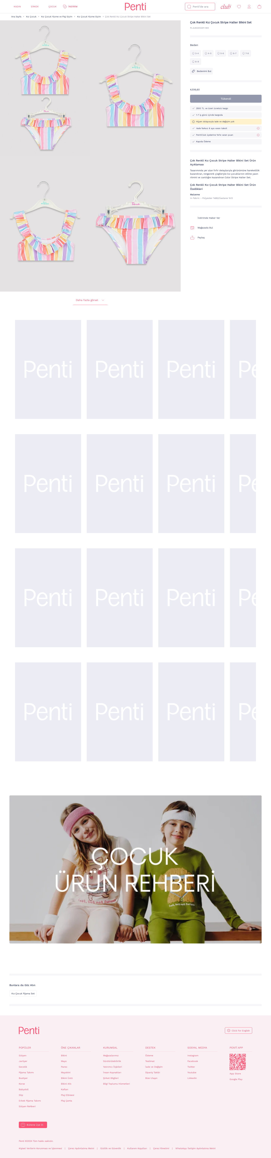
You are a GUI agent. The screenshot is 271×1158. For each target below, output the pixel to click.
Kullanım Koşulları (137, 1148)
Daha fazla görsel (90, 300)
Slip (21, 1095)
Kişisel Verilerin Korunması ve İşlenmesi (40, 1148)
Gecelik (23, 1067)
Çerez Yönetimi (161, 1148)
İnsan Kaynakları (112, 1072)
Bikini (64, 1055)
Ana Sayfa (16, 16)
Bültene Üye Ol (35, 1125)
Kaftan (64, 1089)
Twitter (191, 1067)
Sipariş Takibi (152, 1072)
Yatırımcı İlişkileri (112, 1067)
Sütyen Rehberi (27, 1106)
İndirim (72, 6)
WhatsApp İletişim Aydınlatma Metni (195, 1148)
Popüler (25, 1047)
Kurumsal (110, 1047)
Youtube (191, 1072)
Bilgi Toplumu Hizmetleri (116, 1083)
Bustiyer (23, 1078)
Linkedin (192, 1078)
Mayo (64, 1061)
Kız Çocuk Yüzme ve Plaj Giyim (56, 16)
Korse (22, 1083)
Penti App (236, 1047)
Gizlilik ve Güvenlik (110, 1148)
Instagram (192, 1055)
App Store (235, 1073)
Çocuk (52, 6)
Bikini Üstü (67, 1078)
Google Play (236, 1079)
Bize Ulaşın (151, 1078)
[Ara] (189, 6)
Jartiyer (23, 1061)
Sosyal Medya (197, 1047)
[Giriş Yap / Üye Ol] (249, 6)
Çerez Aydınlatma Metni (81, 1148)
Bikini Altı (66, 1083)
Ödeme (149, 1055)
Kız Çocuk (31, 16)
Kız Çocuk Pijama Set (23, 993)
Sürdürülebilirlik (112, 1061)
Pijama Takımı (26, 1072)
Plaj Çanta (66, 1100)
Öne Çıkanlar (70, 1047)
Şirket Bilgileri (111, 1078)
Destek (150, 1047)
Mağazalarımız (111, 1055)
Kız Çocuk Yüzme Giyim (89, 16)
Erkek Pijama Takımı (30, 1100)
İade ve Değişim (154, 1067)
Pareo (64, 1067)
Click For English (241, 1030)
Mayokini (65, 1072)
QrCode (238, 1062)
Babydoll (24, 1089)
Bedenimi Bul (201, 71)
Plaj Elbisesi (67, 1095)
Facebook (192, 1061)
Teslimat (150, 1061)
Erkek (35, 6)
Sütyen (22, 1055)
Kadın (17, 6)
